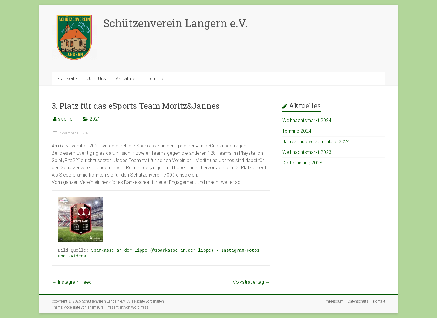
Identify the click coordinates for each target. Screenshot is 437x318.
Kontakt (379, 301)
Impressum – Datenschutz (346, 301)
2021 (95, 119)
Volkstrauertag (251, 282)
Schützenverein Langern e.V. (175, 23)
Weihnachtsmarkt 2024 (306, 120)
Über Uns (96, 78)
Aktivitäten (127, 78)
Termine (155, 78)
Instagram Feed (72, 282)
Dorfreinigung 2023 (302, 163)
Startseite (66, 78)
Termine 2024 (296, 131)
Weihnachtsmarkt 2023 (306, 152)
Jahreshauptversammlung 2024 (316, 141)
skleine (65, 119)
